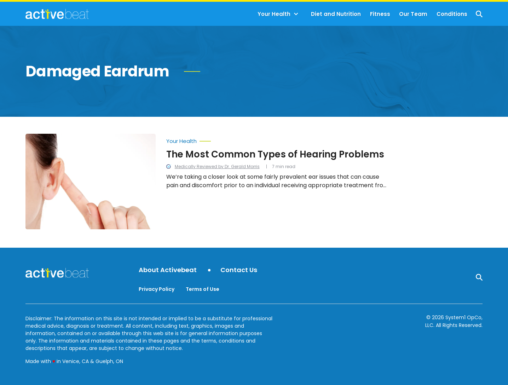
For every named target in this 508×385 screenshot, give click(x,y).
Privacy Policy (156, 289)
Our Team (413, 14)
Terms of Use (202, 289)
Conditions (452, 14)
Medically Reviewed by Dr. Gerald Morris (217, 166)
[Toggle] (296, 14)
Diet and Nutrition (336, 14)
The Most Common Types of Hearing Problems (275, 154)
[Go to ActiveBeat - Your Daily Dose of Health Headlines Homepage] (57, 14)
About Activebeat (168, 270)
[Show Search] (479, 14)
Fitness (380, 14)
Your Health (274, 14)
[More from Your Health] (278, 139)
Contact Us (238, 270)
